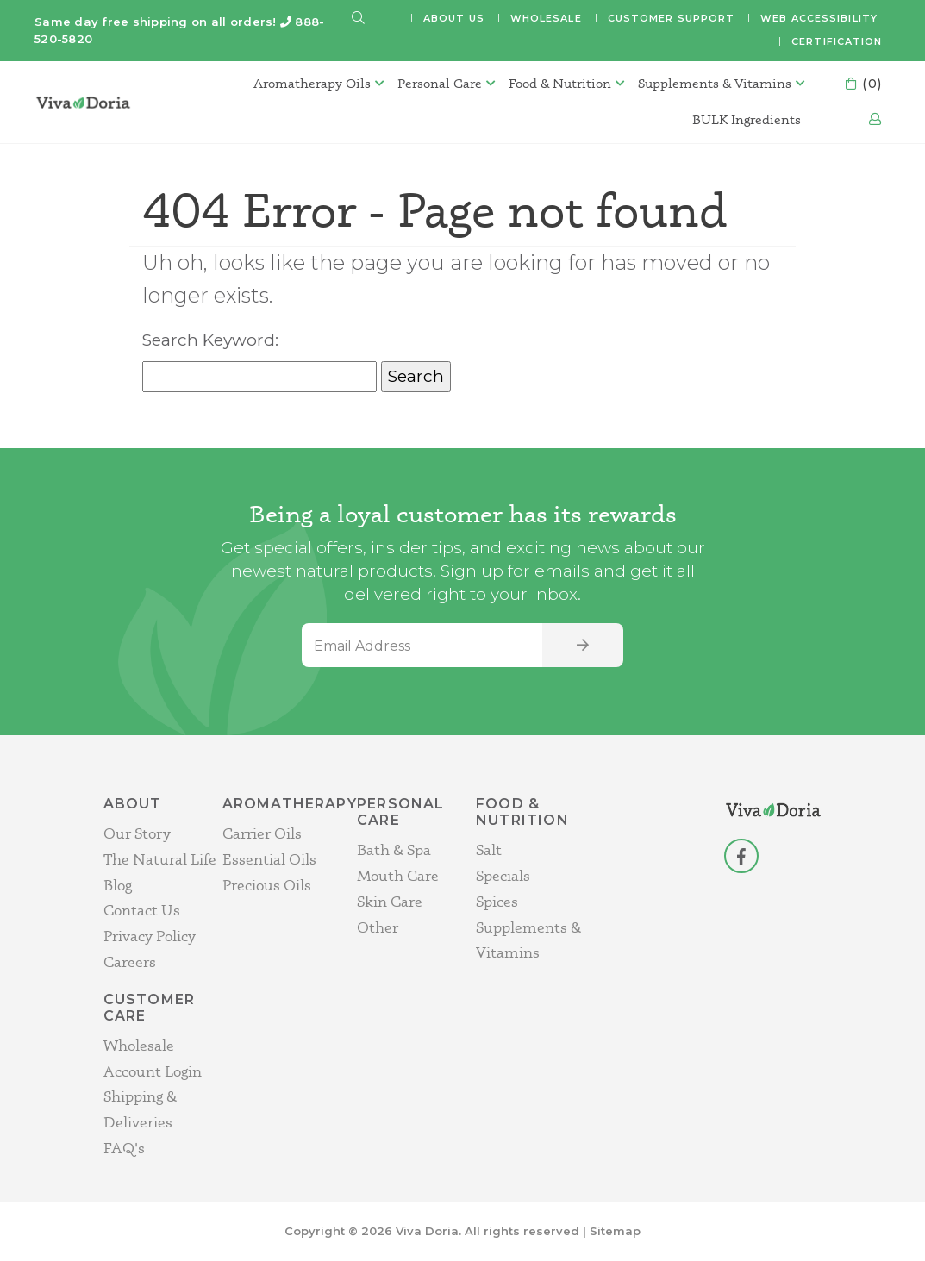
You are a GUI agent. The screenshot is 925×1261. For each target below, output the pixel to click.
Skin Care (389, 901)
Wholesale (546, 18)
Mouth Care (398, 875)
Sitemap (615, 1231)
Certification (836, 41)
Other (377, 927)
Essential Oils (269, 859)
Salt (489, 849)
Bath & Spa (394, 849)
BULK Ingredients (746, 119)
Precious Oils (266, 885)
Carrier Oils (262, 833)
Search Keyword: (210, 340)
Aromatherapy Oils (312, 83)
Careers (129, 961)
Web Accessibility (819, 18)
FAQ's (124, 1148)
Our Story (137, 833)
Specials (503, 875)
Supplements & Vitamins (714, 83)
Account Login (152, 1071)
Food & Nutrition (560, 83)
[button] (358, 19)
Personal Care (439, 83)
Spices (497, 901)
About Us (453, 18)
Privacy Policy (149, 936)
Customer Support (671, 18)
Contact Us (141, 910)
